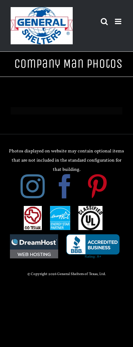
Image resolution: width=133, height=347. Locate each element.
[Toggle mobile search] (104, 21)
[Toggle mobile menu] (118, 21)
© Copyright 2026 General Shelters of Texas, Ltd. (66, 274)
